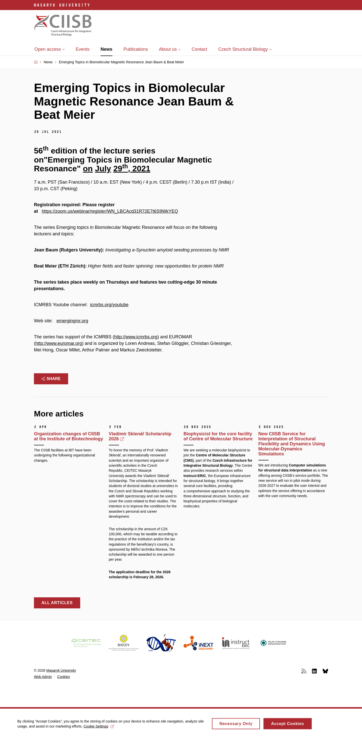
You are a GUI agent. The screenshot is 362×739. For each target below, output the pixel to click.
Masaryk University (61, 670)
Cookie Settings (99, 728)
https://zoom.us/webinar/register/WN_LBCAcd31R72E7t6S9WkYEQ (110, 211)
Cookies (63, 677)
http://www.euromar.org (58, 343)
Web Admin (43, 677)
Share (51, 379)
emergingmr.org (72, 320)
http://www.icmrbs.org (135, 336)
